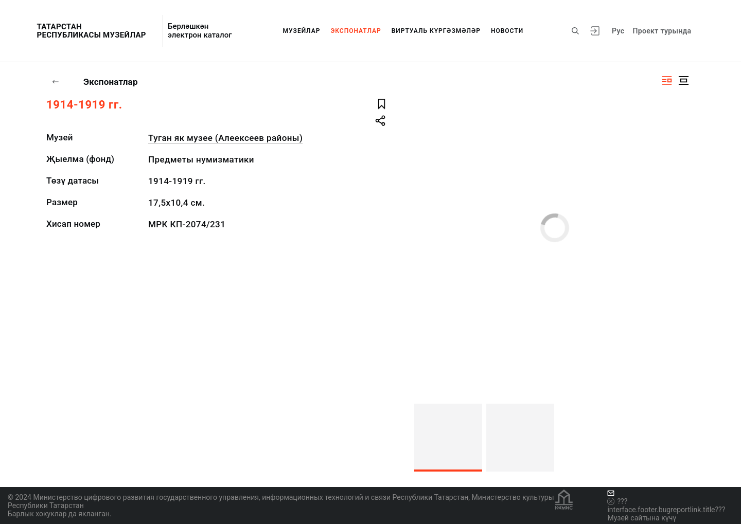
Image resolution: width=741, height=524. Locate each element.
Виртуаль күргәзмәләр (436, 30)
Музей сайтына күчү (641, 518)
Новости (507, 30)
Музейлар (302, 30)
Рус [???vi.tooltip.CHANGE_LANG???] (618, 31)
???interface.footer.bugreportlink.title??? (666, 505)
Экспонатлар (355, 30)
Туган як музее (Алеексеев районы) (225, 138)
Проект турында (661, 31)
